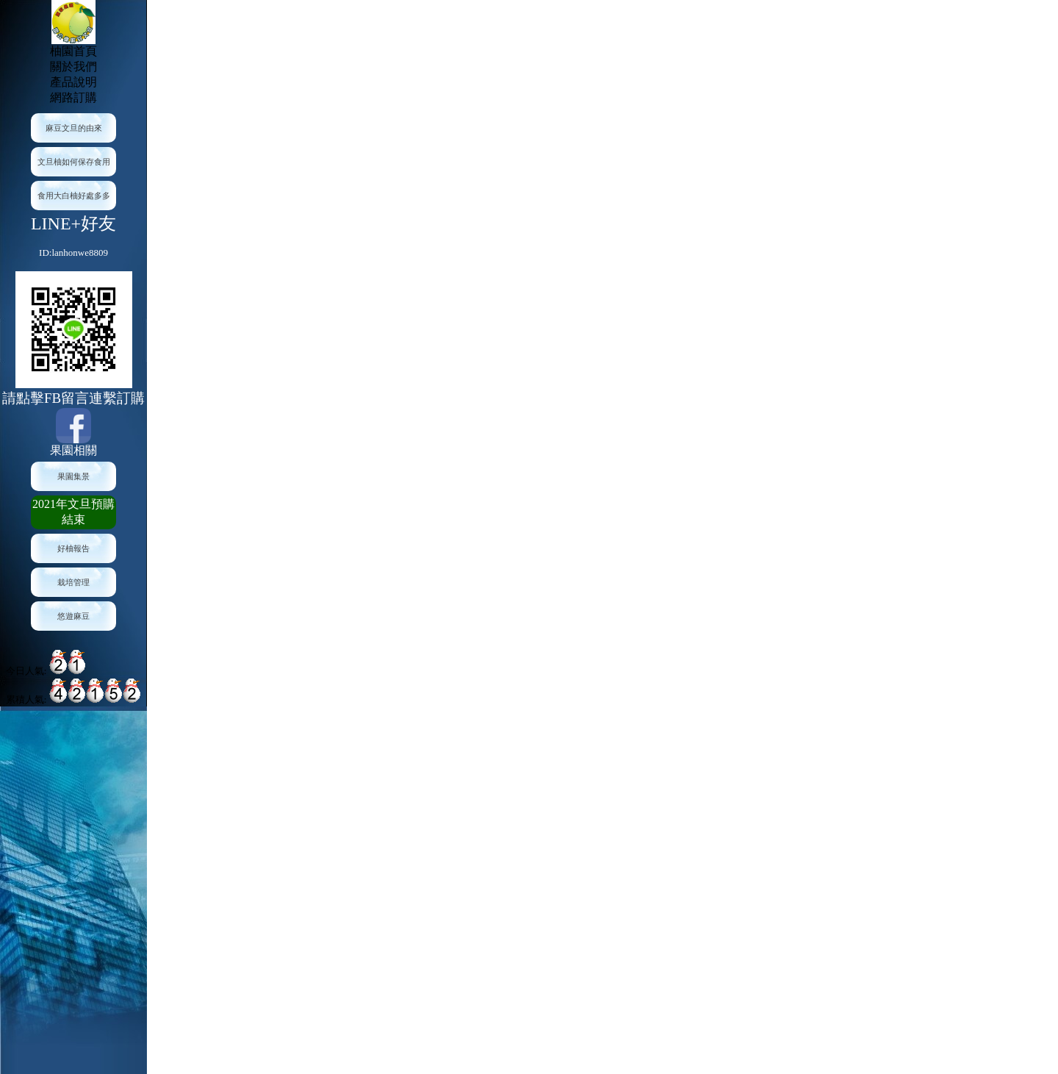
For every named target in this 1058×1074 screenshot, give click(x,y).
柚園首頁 (73, 51)
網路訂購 (73, 97)
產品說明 (73, 82)
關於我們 (73, 66)
